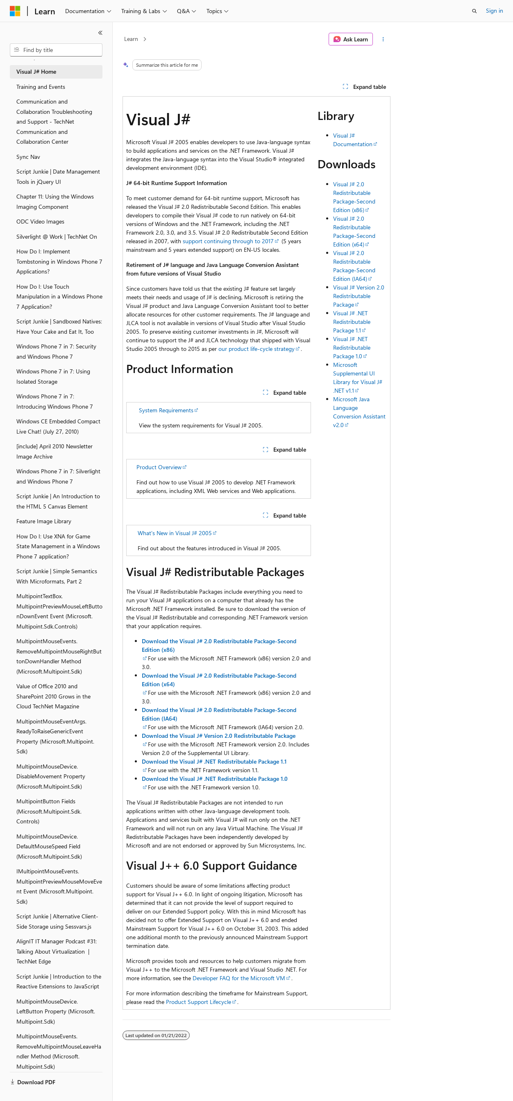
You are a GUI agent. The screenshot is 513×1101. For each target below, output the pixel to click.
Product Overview (159, 467)
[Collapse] (100, 32)
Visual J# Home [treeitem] (36, 71)
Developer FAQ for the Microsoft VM (239, 978)
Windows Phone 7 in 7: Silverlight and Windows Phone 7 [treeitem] (58, 476)
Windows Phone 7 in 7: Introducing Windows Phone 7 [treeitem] (54, 401)
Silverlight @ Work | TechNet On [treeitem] (56, 236)
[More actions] (383, 39)
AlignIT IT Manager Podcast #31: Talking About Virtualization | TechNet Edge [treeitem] (56, 951)
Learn (131, 39)
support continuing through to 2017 (228, 241)
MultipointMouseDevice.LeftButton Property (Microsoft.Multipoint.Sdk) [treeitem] (55, 1011)
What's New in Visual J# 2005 (175, 533)
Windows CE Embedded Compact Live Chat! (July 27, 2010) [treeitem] (58, 426)
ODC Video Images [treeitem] (40, 221)
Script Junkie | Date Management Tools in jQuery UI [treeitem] (58, 176)
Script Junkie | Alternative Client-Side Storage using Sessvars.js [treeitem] (57, 921)
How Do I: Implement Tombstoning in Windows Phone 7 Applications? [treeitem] (59, 261)
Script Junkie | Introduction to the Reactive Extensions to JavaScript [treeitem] (58, 981)
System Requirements (166, 410)
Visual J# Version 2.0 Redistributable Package (358, 295)
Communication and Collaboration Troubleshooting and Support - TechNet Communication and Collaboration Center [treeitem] (54, 121)
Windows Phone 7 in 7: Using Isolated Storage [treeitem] (53, 376)
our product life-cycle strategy (256, 349)
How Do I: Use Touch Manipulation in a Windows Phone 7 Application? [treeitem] (59, 296)
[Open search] (474, 11)
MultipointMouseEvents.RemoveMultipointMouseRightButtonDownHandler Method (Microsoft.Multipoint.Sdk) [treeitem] (59, 656)
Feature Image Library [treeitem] (43, 521)
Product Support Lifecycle (198, 1002)
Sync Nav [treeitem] (28, 157)
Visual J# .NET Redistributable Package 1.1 (351, 321)
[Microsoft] (15, 11)
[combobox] (56, 50)
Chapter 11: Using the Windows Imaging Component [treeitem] (55, 201)
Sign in (494, 10)
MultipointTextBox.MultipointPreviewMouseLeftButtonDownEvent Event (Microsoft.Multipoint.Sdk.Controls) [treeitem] (59, 611)
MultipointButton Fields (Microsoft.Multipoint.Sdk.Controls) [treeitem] (49, 811)
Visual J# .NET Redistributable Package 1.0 (351, 347)
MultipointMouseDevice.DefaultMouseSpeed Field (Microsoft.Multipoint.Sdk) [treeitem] (49, 846)
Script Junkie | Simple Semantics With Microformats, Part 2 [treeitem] (56, 576)
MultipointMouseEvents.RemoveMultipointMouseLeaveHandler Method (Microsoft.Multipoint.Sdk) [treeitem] (58, 1051)
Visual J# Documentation (352, 139)
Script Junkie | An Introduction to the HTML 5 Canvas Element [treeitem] (58, 501)
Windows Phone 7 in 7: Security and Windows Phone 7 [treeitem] (56, 351)
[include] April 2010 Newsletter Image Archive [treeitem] (54, 451)
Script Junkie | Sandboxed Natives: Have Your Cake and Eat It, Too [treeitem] (59, 326)
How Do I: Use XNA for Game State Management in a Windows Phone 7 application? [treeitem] (58, 546)
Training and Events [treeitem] (40, 86)
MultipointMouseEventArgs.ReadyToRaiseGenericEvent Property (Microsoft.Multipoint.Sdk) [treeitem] (55, 736)
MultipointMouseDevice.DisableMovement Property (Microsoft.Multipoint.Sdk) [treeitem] (50, 776)
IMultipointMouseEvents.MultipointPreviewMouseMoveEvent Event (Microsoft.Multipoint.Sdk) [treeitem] (59, 886)
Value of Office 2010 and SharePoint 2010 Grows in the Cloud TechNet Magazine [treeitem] (53, 696)
